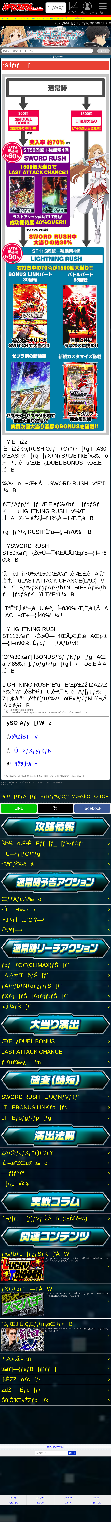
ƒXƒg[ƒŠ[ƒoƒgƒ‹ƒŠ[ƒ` (34, 996)
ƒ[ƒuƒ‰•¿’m (21, 1062)
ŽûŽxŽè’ (73, 8)
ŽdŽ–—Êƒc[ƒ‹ (20, 1390)
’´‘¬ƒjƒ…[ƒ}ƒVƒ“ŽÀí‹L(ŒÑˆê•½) (44, 1218)
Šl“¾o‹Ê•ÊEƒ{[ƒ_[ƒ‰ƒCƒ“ (42, 843)
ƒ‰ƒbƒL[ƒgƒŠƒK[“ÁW (54, 1266)
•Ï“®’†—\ (16, 930)
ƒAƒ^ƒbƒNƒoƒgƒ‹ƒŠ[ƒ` (31, 986)
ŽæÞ (68, 1503)
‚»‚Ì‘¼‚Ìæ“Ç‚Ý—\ (27, 920)
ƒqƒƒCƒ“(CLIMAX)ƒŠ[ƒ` (35, 965)
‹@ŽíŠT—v (23, 737)
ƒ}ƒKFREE (96, 1503)
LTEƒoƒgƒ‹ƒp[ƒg (26, 1118)
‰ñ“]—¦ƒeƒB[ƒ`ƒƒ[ (28, 1369)
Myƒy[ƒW (87, 8)
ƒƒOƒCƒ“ (55, 8)
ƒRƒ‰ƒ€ (68, 1498)
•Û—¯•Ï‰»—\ (22, 909)
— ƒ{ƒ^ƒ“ (12, 1173)
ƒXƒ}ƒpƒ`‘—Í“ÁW (54, 1301)
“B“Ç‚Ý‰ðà (17, 864)
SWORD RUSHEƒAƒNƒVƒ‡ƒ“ (40, 1097)
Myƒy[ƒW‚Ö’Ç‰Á (55, 1447)
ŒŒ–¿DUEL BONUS (28, 1041)
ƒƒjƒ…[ (102, 8)
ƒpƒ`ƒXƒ (13, 1498)
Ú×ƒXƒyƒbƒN (31, 751)
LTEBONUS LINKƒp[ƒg (34, 1107)
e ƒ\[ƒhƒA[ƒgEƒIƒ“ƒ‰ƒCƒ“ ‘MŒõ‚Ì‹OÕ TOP (55, 796)
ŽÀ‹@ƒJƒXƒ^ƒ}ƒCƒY (27, 1153)
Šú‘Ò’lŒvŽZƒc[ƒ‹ (24, 1400)
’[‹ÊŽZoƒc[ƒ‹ (21, 1379)
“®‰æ (96, 1498)
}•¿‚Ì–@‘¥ (15, 1184)
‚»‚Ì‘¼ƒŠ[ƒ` (16, 1006)
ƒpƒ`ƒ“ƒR (40, 1498)
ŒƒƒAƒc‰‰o (21, 899)
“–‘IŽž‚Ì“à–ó (23, 764)
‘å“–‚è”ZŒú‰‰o (24, 1163)
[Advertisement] (55, 1424)
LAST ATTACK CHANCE (31, 1052)
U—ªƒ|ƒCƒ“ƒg (20, 854)
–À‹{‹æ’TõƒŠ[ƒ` (25, 975)
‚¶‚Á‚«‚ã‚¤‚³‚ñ (16, 1359)
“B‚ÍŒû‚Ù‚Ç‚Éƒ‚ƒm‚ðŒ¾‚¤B (54, 1336)
